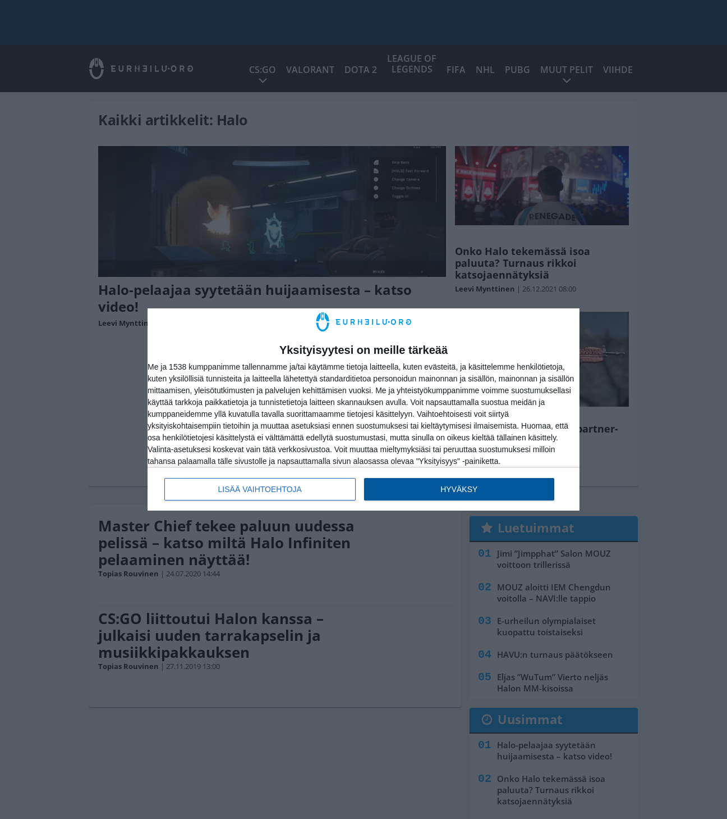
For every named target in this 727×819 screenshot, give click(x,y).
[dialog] (363, 409)
